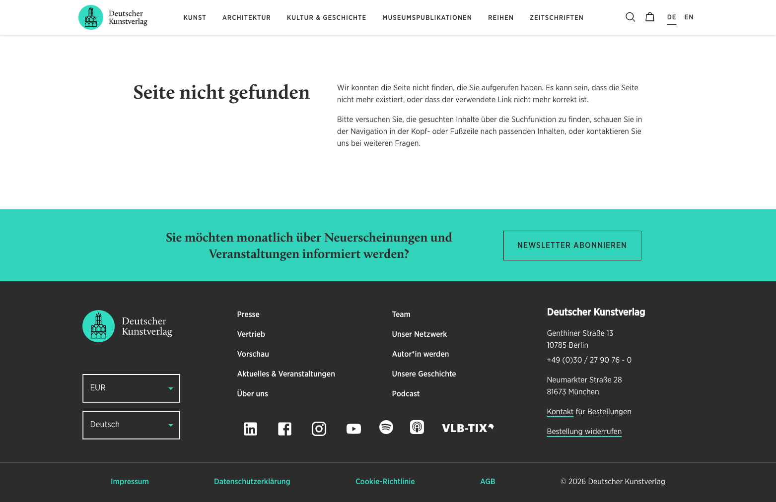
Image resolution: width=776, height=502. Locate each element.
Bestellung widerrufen (584, 432)
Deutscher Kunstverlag (626, 482)
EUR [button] (98, 388)
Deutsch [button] (105, 425)
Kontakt (560, 412)
